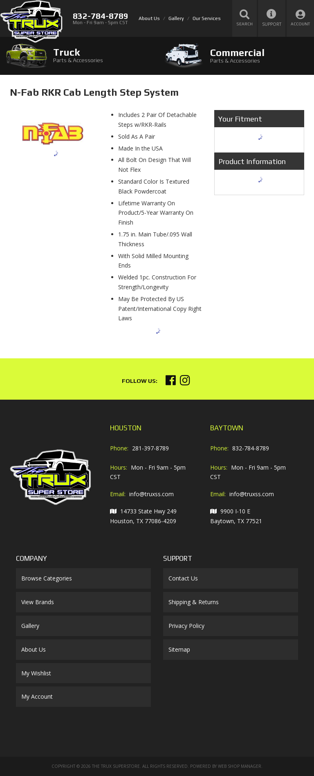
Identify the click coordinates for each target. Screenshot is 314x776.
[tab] (78, 55)
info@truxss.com (151, 494)
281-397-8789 (150, 448)
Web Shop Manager (239, 766)
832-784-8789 (250, 448)
